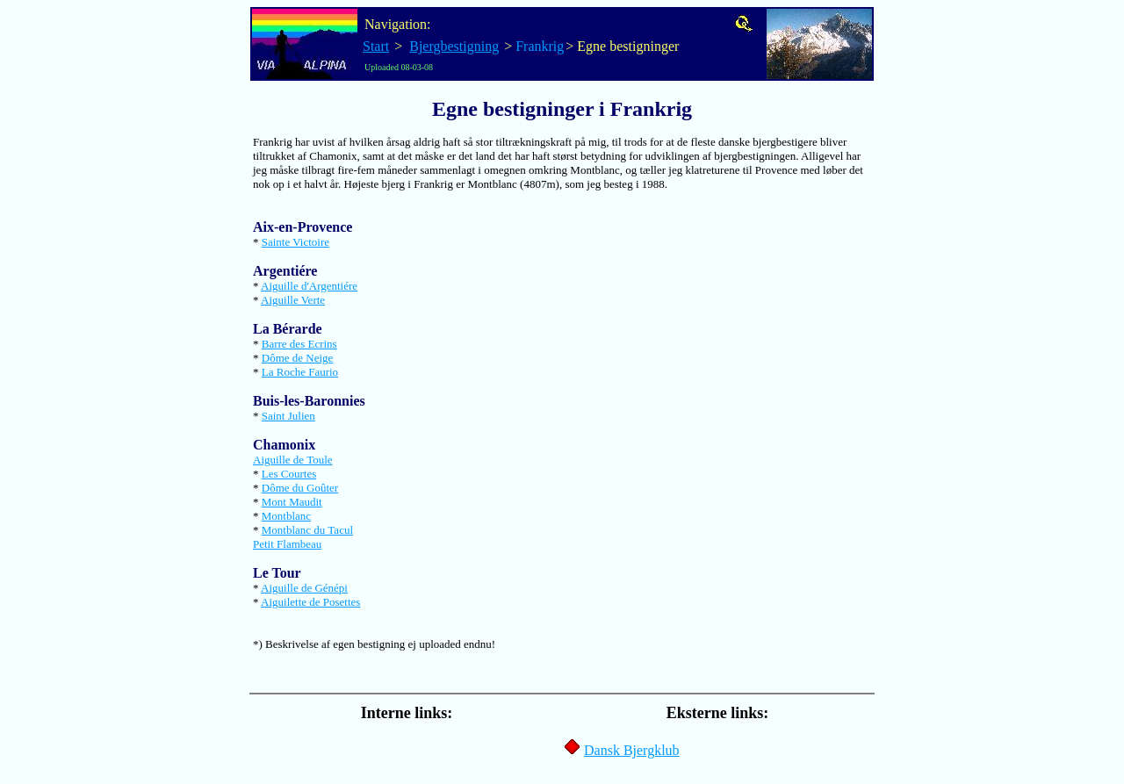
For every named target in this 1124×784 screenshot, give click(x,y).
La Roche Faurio (300, 371)
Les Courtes (289, 473)
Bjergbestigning (454, 46)
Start (376, 46)
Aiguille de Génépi (304, 587)
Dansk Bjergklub (632, 750)
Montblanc (286, 515)
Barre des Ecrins (299, 343)
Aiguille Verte (293, 299)
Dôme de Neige (298, 357)
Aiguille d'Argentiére (309, 285)
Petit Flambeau (287, 543)
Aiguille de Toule (293, 459)
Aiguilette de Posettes (310, 601)
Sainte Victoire (295, 241)
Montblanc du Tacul (307, 529)
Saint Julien (288, 415)
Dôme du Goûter (300, 487)
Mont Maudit (292, 501)
